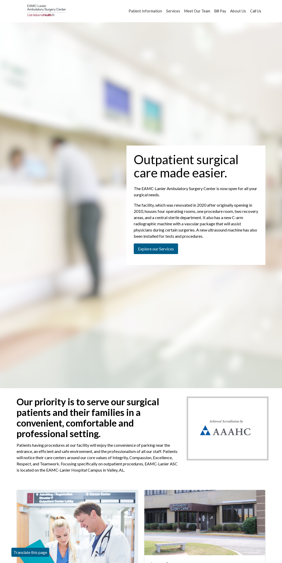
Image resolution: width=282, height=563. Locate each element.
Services (173, 8)
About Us (238, 8)
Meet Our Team (197, 8)
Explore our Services (156, 248)
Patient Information (145, 8)
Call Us (255, 8)
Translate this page (30, 552)
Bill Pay (220, 8)
